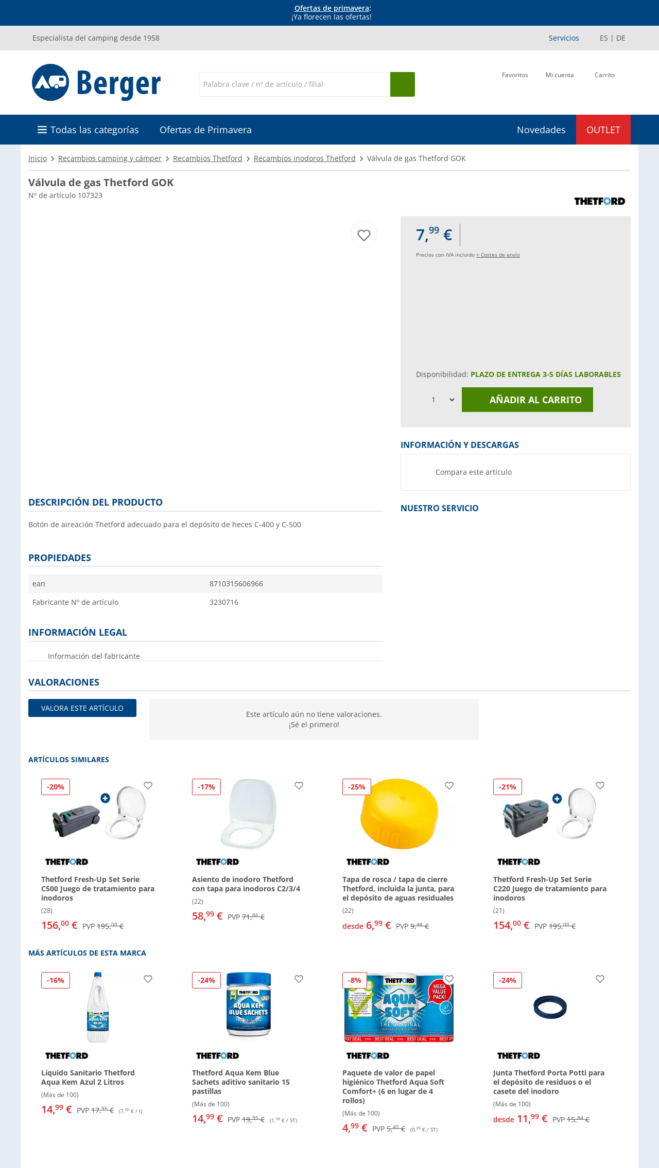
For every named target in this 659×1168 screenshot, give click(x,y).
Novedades (541, 129)
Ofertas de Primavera (206, 129)
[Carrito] (605, 83)
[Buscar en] (294, 84)
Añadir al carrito (528, 399)
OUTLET (603, 129)
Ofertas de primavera (331, 8)
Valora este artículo (82, 708)
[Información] (331, 13)
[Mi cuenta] (560, 83)
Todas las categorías (94, 129)
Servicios (564, 38)
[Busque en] (402, 84)
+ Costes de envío (498, 254)
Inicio (37, 158)
